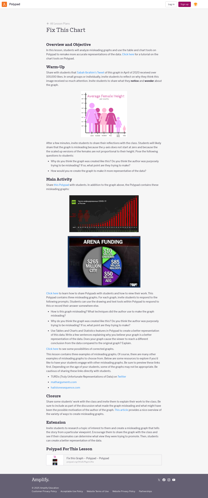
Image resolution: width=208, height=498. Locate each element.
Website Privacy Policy (123, 491)
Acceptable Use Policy (72, 491)
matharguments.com (64, 382)
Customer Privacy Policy (44, 491)
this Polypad (61, 185)
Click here (128, 54)
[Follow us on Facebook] (163, 479)
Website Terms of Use (98, 491)
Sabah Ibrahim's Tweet (90, 72)
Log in (171, 4)
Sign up (184, 4)
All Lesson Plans (58, 23)
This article (121, 410)
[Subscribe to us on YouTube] (173, 479)
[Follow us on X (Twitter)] (159, 479)
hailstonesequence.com (65, 387)
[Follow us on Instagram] (168, 479)
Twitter (122, 376)
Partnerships (145, 491)
